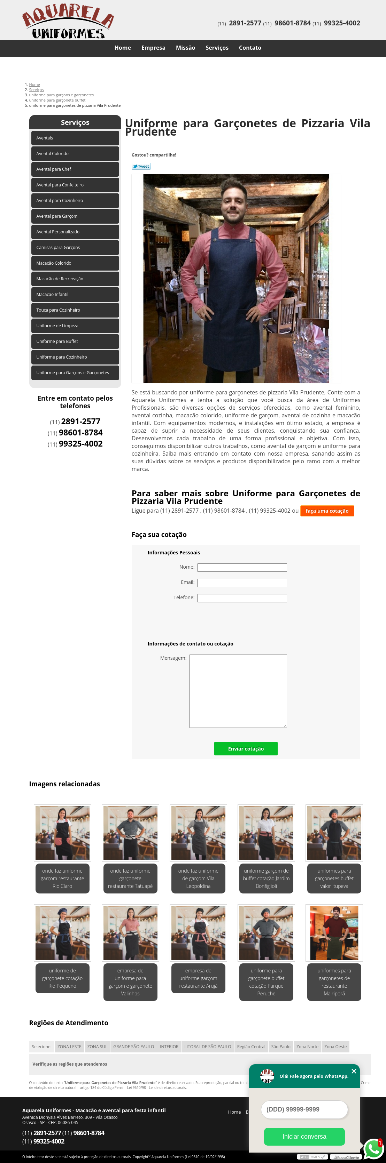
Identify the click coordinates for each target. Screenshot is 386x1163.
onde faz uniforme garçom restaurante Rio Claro (62, 878)
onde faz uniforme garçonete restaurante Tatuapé (130, 878)
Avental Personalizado (59, 232)
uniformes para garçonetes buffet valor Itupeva (334, 878)
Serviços (217, 47)
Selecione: (42, 1047)
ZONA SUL (97, 1047)
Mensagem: (223, 691)
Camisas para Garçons (59, 247)
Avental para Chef (54, 169)
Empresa (153, 47)
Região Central (251, 1047)
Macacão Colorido (54, 263)
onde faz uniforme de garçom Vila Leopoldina (198, 878)
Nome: (233, 567)
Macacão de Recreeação (61, 279)
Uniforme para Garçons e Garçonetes (73, 373)
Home (123, 47)
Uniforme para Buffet (58, 341)
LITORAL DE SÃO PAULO (207, 1047)
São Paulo (281, 1047)
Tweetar (141, 166)
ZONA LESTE (69, 1047)
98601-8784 (293, 22)
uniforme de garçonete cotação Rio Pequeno (62, 978)
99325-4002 (342, 22)
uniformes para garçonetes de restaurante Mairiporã (334, 982)
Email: (234, 583)
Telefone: (230, 598)
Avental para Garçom (58, 216)
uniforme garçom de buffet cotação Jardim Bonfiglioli (266, 878)
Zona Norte (307, 1047)
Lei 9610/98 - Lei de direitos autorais (156, 1087)
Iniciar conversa (304, 1136)
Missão (185, 47)
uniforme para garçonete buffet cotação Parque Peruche (266, 982)
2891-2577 (245, 22)
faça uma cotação (327, 510)
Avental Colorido (53, 154)
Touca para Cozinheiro (59, 310)
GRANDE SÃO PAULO (133, 1047)
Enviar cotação (246, 748)
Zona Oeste (335, 1047)
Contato (250, 47)
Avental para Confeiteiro (61, 185)
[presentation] (192, 622)
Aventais (45, 138)
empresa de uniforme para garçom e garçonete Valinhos (130, 982)
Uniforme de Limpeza (58, 326)
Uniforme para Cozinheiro (62, 357)
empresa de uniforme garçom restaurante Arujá (198, 978)
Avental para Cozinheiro (60, 200)
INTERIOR (169, 1047)
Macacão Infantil (53, 294)
